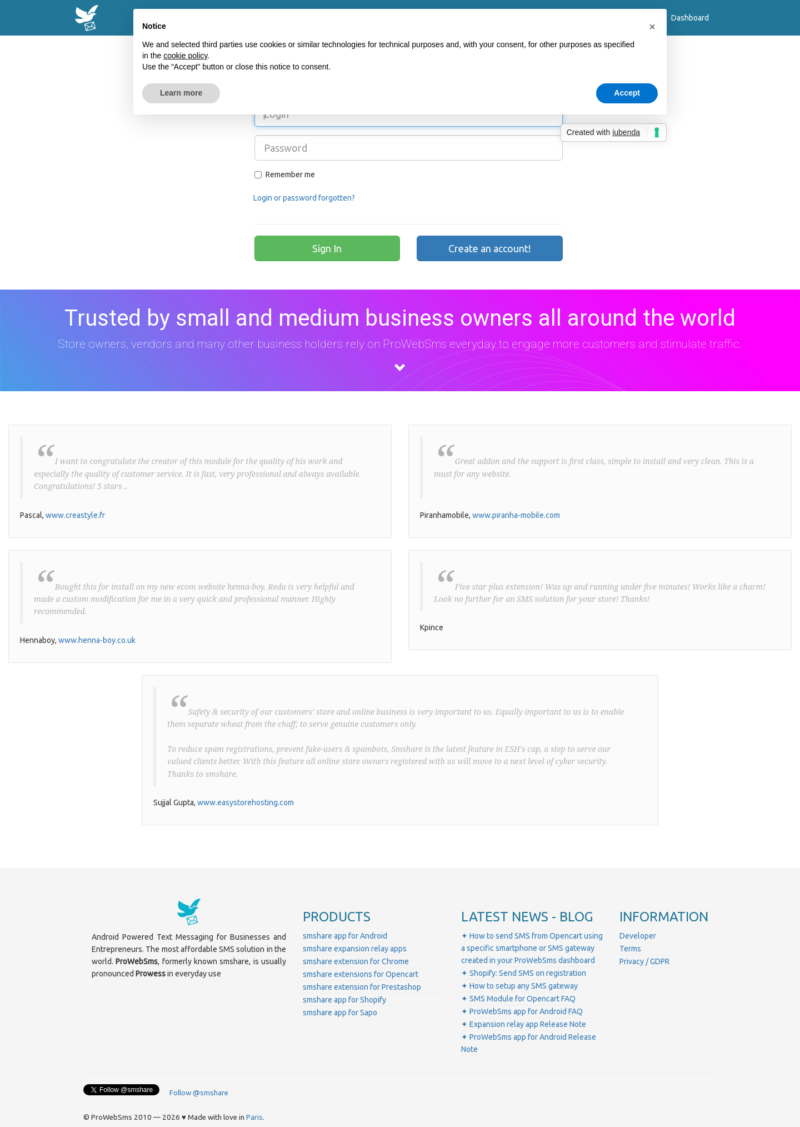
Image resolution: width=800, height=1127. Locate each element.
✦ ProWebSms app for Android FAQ (522, 1011)
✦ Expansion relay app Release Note (523, 1024)
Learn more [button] (181, 92)
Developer (637, 935)
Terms (630, 948)
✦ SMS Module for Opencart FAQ (518, 998)
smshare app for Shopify (344, 999)
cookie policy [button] (185, 55)
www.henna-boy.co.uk (97, 640)
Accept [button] (627, 92)
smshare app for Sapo (340, 1012)
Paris (254, 1117)
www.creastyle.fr (75, 515)
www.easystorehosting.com (245, 802)
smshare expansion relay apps (355, 948)
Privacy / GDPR (644, 961)
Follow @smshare (198, 1093)
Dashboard (690, 17)
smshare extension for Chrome (356, 961)
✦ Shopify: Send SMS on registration (523, 973)
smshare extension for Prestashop (362, 987)
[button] (652, 27)
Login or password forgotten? (304, 197)
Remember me (284, 174)
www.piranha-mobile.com (516, 515)
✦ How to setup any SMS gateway (519, 985)
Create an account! (489, 248)
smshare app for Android (345, 935)
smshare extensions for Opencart (360, 974)
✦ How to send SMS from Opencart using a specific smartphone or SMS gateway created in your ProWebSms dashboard (532, 948)
